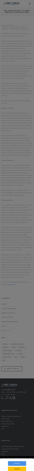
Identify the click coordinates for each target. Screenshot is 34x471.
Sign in (17, 463)
